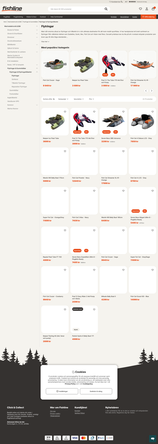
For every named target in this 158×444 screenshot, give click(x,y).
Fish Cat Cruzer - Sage (51, 80)
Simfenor (15, 79)
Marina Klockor (12, 108)
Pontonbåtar (14, 94)
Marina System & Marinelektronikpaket (15, 56)
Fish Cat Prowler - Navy (80, 178)
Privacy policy (55, 413)
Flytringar (15, 76)
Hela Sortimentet (57, 17)
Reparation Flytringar (19, 87)
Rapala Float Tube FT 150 (52, 257)
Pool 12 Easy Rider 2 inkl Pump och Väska (83, 297)
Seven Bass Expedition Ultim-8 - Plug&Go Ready (84, 258)
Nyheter (114, 17)
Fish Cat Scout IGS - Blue (140, 296)
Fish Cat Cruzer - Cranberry (53, 296)
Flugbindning (18, 17)
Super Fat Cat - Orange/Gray (53, 217)
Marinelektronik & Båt (14, 22)
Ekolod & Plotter (21, 30)
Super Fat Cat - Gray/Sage (140, 257)
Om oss (53, 411)
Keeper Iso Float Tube (80, 80)
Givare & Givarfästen (21, 33)
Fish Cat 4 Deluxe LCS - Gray (141, 138)
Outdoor (43, 17)
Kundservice (115, 2)
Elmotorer (21, 37)
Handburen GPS (13, 101)
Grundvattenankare (14, 41)
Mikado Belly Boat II (108, 296)
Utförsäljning (148, 17)
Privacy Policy (70, 384)
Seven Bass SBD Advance (111, 138)
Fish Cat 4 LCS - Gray (138, 178)
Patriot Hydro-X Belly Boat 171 (83, 336)
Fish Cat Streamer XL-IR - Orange (140, 81)
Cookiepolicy (88, 384)
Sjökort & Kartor (13, 48)
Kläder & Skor (31, 17)
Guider (134, 17)
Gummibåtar (14, 90)
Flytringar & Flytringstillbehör (48, 22)
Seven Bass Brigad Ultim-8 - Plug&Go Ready (141, 218)
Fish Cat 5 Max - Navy (80, 217)
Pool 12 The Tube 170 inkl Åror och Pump (112, 81)
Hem (5, 22)
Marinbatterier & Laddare (21, 52)
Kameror (21, 105)
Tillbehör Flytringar (18, 83)
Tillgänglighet (55, 416)
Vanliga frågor (80, 413)
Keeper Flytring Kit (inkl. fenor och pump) (53, 337)
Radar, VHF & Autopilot (21, 65)
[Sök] (79, 9)
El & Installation (12, 61)
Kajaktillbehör (12, 98)
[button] (139, 1)
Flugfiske (7, 17)
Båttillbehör (21, 44)
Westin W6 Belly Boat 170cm (53, 178)
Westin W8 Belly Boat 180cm (111, 217)
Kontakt (77, 411)
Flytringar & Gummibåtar (30, 22)
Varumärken (124, 17)
